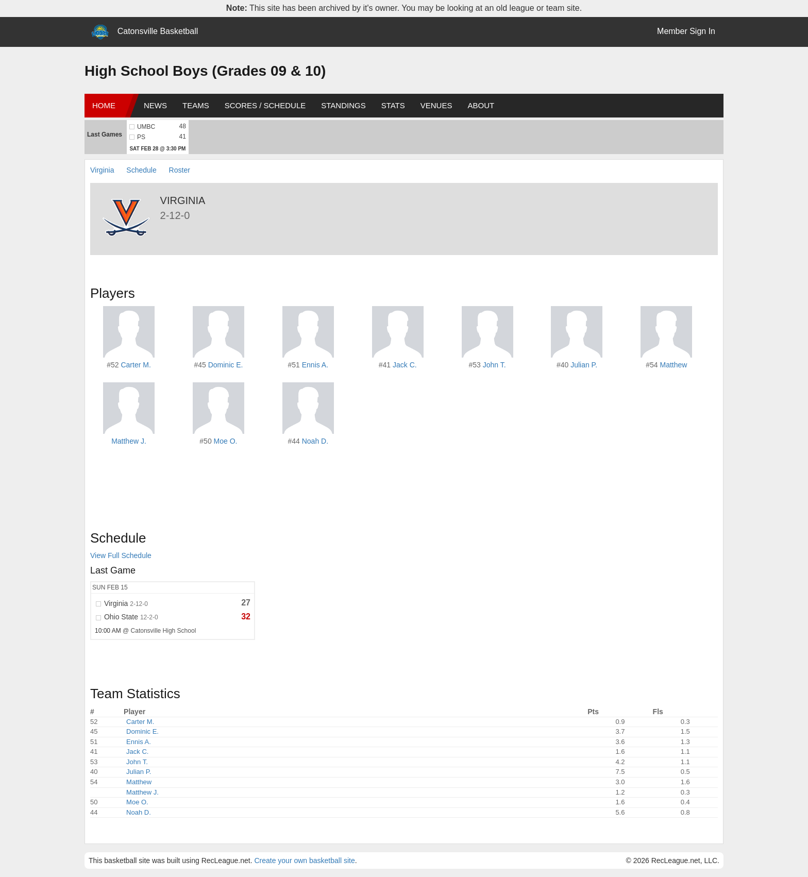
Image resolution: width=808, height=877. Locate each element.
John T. (494, 365)
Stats (393, 105)
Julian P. (583, 365)
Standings (343, 105)
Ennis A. (315, 365)
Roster (179, 170)
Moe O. (226, 441)
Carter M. (135, 365)
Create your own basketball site (304, 860)
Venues (436, 105)
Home (103, 105)
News (155, 105)
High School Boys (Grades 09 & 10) (205, 71)
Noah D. (315, 441)
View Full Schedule (121, 555)
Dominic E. (225, 365)
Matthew (673, 365)
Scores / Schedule (265, 105)
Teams (195, 105)
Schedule (141, 170)
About (480, 105)
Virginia (102, 170)
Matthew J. (128, 441)
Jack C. (405, 365)
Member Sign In (686, 31)
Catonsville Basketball (157, 31)
